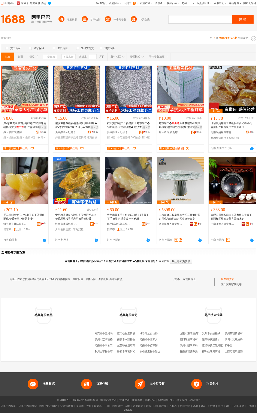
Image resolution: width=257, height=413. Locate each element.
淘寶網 (80, 405)
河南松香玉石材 (192, 279)
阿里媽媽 (138, 405)
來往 (220, 405)
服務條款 (137, 400)
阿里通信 (185, 405)
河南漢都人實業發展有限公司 (170, 223)
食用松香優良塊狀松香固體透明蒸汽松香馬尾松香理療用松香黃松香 (75, 216)
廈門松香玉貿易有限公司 (131, 333)
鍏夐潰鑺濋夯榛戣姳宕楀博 (70, 137)
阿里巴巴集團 (8, 405)
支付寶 (211, 405)
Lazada (128, 409)
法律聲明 (124, 400)
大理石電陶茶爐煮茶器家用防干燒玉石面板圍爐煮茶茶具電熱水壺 (231, 216)
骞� (43, 132)
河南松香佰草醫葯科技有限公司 (158, 345)
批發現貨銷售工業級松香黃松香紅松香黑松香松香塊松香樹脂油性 (231, 125)
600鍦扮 (136, 137)
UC (203, 405)
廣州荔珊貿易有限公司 (237, 333)
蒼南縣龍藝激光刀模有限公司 (196, 351)
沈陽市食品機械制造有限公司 (219, 333)
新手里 (228, 345)
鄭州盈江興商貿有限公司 (216, 351)
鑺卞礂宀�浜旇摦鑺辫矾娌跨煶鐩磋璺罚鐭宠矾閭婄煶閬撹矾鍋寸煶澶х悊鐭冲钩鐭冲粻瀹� (179, 125)
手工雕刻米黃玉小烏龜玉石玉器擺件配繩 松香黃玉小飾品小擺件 (24, 216)
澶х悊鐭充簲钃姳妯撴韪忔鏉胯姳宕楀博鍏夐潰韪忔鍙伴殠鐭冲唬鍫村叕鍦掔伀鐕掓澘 (24, 125)
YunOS (173, 405)
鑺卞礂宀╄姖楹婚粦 (118, 137)
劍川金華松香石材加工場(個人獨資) (115, 351)
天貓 (88, 405)
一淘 (107, 405)
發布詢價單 (227, 279)
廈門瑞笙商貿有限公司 (192, 339)
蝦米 (148, 405)
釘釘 (228, 405)
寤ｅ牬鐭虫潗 (11, 137)
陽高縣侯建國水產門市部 (216, 339)
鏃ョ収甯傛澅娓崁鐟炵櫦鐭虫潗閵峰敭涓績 (15, 132)
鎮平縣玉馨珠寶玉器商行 (15, 223)
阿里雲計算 (160, 405)
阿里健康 (239, 405)
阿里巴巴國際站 (28, 405)
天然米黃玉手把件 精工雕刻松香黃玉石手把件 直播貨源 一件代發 (128, 216)
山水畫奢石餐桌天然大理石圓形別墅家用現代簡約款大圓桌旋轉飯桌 (179, 216)
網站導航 (195, 400)
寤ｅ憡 (42, 127)
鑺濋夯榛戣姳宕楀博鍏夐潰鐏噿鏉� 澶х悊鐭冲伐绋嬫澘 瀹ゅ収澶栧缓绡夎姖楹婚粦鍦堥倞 (76, 125)
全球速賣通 (66, 405)
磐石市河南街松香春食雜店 (132, 351)
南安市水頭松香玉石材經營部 (134, 339)
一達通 (250, 405)
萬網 (195, 405)
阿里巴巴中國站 (48, 405)
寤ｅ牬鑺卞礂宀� (29, 137)
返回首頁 (164, 261)
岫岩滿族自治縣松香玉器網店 (156, 333)
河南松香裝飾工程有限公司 (110, 345)
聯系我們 (181, 400)
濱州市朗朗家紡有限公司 (194, 345)
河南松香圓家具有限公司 (154, 339)
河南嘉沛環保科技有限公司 (67, 223)
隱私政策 (150, 400)
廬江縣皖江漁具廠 (212, 345)
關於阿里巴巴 (166, 400)
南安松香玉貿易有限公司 (109, 333)
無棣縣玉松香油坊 (150, 351)
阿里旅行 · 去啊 (121, 405)
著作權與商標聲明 (106, 400)
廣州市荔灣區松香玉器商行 (110, 339)
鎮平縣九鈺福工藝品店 (119, 223)
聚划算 (98, 405)
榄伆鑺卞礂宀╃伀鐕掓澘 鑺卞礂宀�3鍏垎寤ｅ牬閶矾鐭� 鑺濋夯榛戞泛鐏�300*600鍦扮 (128, 125)
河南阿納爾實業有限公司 (222, 132)
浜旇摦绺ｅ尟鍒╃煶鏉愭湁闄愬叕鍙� (67, 132)
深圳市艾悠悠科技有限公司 (240, 339)
